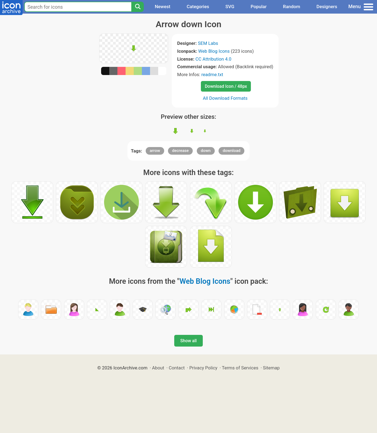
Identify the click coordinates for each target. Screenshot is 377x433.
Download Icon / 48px (226, 86)
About (158, 367)
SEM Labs (208, 43)
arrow (155, 150)
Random (291, 6)
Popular (259, 6)
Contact (177, 367)
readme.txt (212, 74)
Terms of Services (240, 367)
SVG (229, 6)
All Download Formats (225, 98)
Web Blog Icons (214, 51)
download (231, 150)
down (206, 150)
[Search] (137, 7)
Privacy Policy (203, 367)
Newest (162, 6)
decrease (180, 150)
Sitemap (271, 367)
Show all (188, 340)
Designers (326, 6)
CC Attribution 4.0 (213, 59)
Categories (198, 6)
